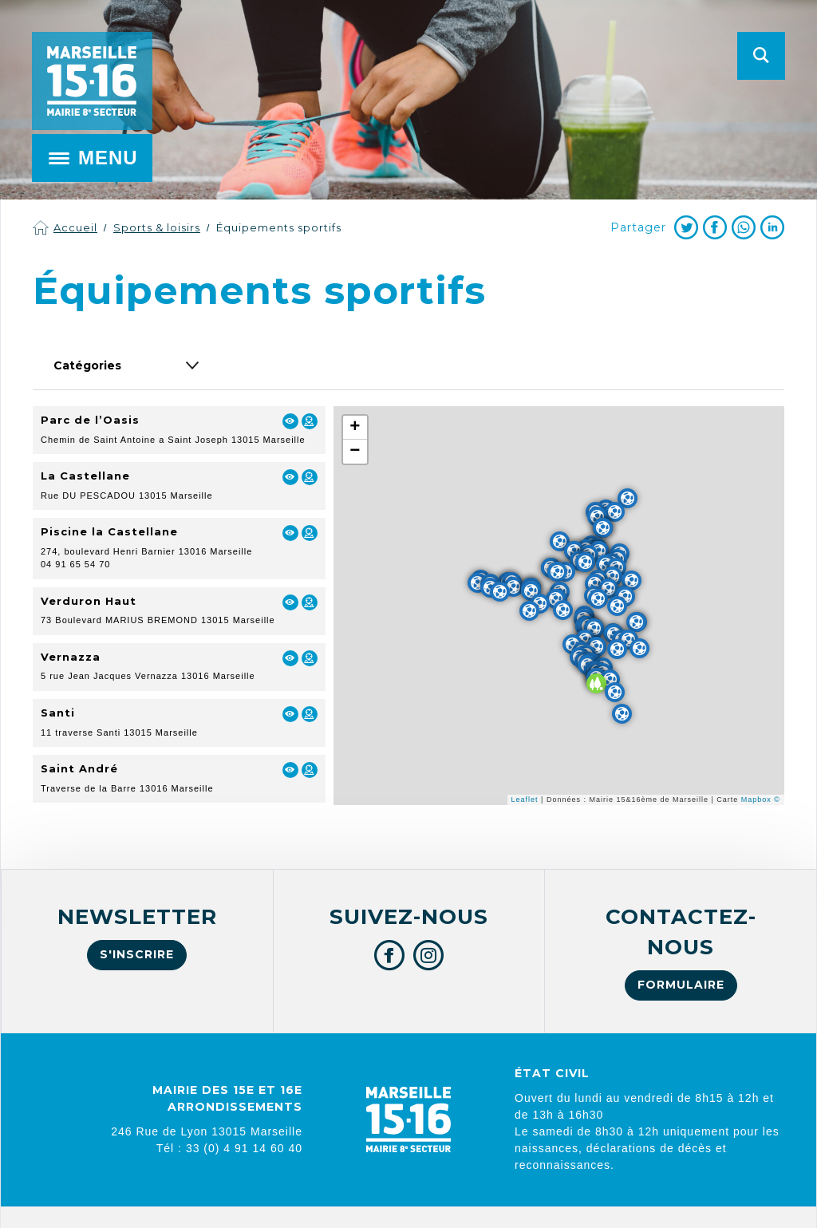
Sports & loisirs (156, 227)
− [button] (355, 452)
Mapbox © (760, 800)
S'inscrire (137, 954)
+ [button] (355, 428)
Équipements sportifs (278, 227)
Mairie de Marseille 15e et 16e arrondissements (91, 81)
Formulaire (680, 984)
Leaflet (525, 800)
